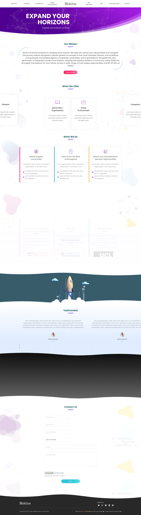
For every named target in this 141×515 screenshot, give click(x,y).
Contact (127, 3)
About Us (14, 3)
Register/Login (114, 3)
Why (101, 3)
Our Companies (88, 3)
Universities (39, 3)
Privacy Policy (46, 511)
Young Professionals (52, 3)
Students (27, 3)
